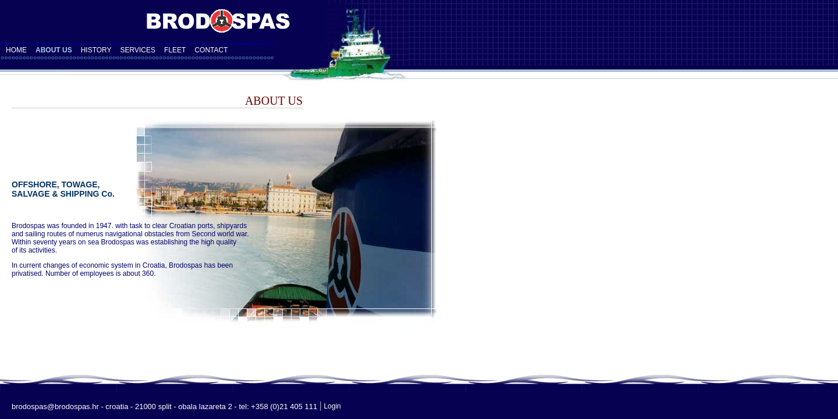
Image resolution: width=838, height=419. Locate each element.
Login (332, 406)
